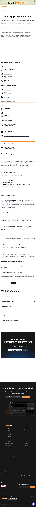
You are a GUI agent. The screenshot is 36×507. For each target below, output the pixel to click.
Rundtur (9, 436)
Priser (9, 430)
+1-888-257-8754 (6, 475)
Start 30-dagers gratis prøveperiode (15, 350)
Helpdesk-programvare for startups (18, 469)
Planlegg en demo (25, 396)
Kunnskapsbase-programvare (18, 454)
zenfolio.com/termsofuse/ (8, 125)
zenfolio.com (12, 226)
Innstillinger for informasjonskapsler (9, 500)
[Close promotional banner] (35, 1)
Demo (25, 350)
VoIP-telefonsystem (18, 458)
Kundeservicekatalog (7, 10)
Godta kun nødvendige (13, 498)
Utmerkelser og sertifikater (9, 443)
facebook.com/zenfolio (8, 93)
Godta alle (5, 498)
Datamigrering (26, 429)
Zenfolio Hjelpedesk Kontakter (17, 10)
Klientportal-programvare (18, 467)
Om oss (9, 441)
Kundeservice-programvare (18, 456)
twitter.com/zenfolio (7, 97)
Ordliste (26, 443)
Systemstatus (26, 431)
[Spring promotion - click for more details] (18, 2)
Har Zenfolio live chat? (18, 315)
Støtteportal (27, 427)
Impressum (9, 449)
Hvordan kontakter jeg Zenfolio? (18, 306)
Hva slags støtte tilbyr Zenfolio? (18, 301)
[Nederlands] (33, 496)
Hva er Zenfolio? (18, 297)
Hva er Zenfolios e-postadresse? (18, 311)
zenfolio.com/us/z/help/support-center (10, 77)
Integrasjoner (9, 434)
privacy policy (11, 496)
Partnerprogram (9, 447)
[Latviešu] (31, 496)
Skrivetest (26, 449)
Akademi (26, 445)
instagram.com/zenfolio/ (8, 90)
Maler (27, 447)
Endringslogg (26, 433)
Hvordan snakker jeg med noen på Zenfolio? (18, 320)
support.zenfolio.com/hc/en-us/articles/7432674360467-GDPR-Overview (16, 136)
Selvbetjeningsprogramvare (18, 460)
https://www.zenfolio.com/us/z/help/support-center (20, 184)
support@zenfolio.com (10, 180)
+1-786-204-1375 (6, 477)
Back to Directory (5, 283)
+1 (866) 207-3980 (7, 74)
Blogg (27, 441)
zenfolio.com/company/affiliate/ (9, 148)
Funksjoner (9, 432)
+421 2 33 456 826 (6, 473)
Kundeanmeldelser (9, 445)
